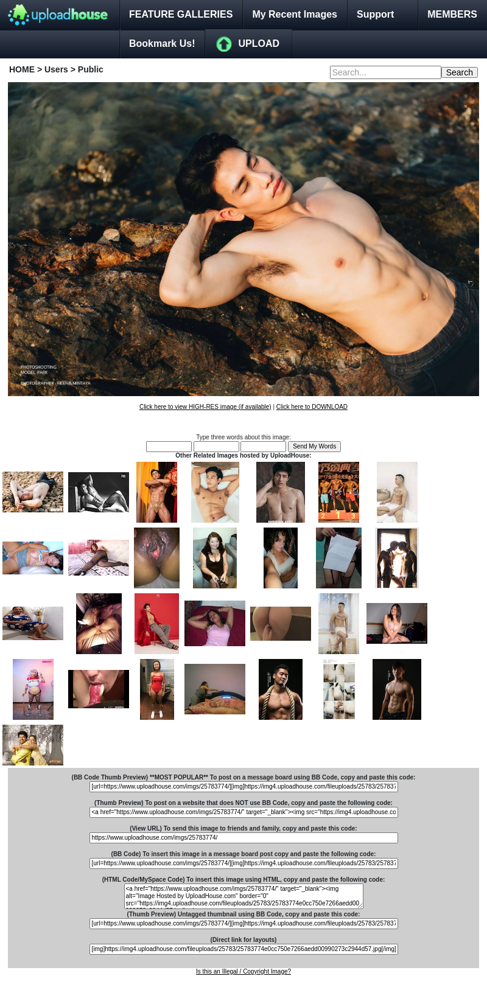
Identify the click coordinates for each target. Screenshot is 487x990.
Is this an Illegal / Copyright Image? (243, 971)
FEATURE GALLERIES (181, 14)
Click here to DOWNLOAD (312, 406)
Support (375, 14)
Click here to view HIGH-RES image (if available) (205, 406)
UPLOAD (258, 43)
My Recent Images (294, 14)
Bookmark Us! (162, 43)
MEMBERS (452, 14)
